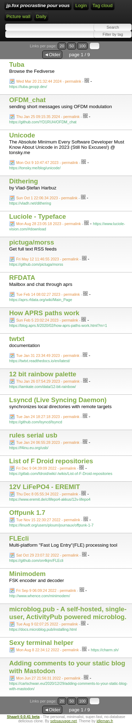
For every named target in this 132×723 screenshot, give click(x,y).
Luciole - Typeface (37, 216)
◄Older (52, 54)
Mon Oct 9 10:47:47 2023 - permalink (47, 162)
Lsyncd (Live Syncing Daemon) (58, 400)
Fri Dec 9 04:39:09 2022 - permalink (46, 468)
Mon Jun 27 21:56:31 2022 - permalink (48, 678)
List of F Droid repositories (51, 461)
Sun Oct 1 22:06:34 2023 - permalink (46, 198)
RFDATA (22, 277)
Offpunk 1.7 (27, 512)
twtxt (17, 338)
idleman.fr (104, 721)
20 (62, 46)
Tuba (16, 64)
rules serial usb (33, 435)
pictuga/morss (31, 242)
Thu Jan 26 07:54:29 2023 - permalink (48, 381)
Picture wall (18, 16)
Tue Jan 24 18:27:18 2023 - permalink (48, 417)
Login (81, 5)
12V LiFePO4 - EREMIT (44, 486)
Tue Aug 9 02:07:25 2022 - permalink (47, 624)
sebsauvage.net (63, 721)
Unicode (22, 135)
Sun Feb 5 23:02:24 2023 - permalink (47, 320)
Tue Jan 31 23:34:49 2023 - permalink (48, 355)
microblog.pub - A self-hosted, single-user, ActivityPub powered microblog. (67, 613)
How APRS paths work (44, 313)
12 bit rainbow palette (42, 374)
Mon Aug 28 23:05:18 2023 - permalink (48, 224)
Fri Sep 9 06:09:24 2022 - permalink (46, 590)
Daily (41, 16)
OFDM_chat (27, 100)
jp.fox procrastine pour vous (38, 5)
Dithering (23, 181)
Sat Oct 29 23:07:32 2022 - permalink (47, 555)
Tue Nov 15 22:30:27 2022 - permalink (48, 520)
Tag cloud (103, 5)
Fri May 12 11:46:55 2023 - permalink (47, 259)
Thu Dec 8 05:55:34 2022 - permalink (47, 494)
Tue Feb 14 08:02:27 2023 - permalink (48, 294)
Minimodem (27, 573)
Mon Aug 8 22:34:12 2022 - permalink (47, 650)
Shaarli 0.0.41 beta (23, 717)
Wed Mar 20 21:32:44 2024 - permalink (48, 81)
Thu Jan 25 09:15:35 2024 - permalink (48, 116)
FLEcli (19, 538)
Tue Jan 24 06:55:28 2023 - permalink (48, 442)
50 (71, 46)
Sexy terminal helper (41, 642)
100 (82, 46)
